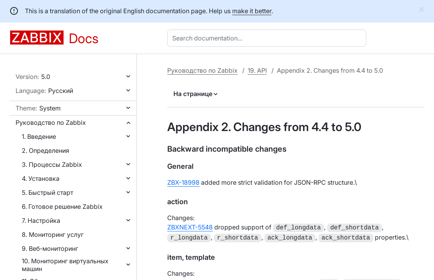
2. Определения (45, 150)
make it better (251, 11)
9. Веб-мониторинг (50, 248)
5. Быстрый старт (47, 192)
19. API (257, 70)
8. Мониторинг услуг (53, 234)
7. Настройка (41, 220)
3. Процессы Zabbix (52, 164)
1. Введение (39, 136)
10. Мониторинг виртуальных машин (65, 265)
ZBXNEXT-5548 (190, 227)
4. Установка (41, 178)
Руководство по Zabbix (51, 122)
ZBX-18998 (183, 182)
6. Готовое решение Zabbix (62, 206)
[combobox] (268, 38)
